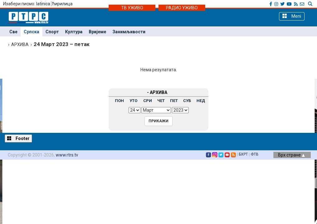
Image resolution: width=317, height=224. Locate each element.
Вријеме (97, 31)
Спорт (52, 31)
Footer (18, 138)
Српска (31, 31)
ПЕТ (174, 100)
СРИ (147, 100)
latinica (43, 3)
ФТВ (254, 154)
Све (13, 31)
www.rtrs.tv (67, 154)
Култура (74, 31)
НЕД (200, 100)
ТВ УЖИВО (132, 7)
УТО (133, 100)
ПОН (119, 100)
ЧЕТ (161, 100)
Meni (291, 16)
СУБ (187, 100)
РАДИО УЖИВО (182, 7)
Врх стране (291, 154)
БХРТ (243, 154)
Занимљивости (128, 31)
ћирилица (62, 3)
